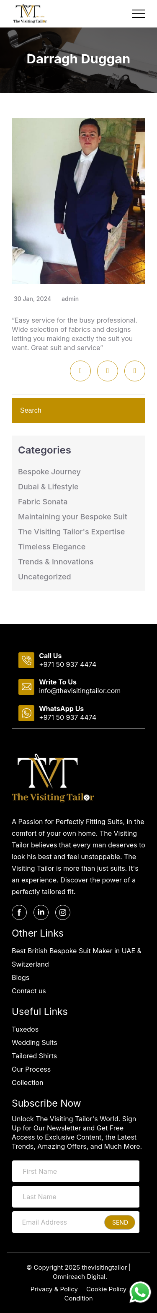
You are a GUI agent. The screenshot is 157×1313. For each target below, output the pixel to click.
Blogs (20, 977)
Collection (28, 1082)
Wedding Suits (34, 1042)
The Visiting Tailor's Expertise (71, 531)
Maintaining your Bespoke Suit (72, 516)
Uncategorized (44, 576)
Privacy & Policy (54, 1289)
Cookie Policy (106, 1289)
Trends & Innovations (56, 561)
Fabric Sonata (42, 501)
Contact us (29, 991)
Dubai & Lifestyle (48, 486)
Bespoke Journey (49, 471)
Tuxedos (25, 1029)
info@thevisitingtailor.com (80, 691)
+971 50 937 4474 (67, 664)
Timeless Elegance (51, 546)
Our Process (31, 1069)
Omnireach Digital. (80, 1276)
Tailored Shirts (34, 1056)
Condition (78, 1298)
